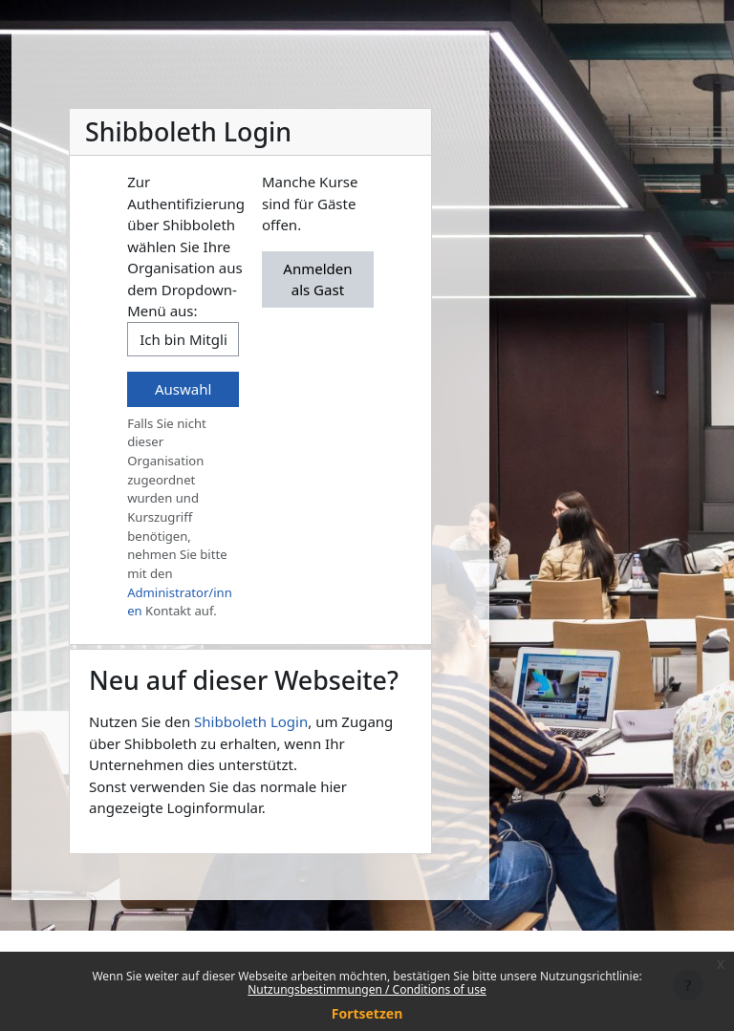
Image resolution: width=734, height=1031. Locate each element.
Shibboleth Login (251, 721)
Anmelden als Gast (317, 279)
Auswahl (183, 388)
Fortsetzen (367, 1013)
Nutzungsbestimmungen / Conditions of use (367, 989)
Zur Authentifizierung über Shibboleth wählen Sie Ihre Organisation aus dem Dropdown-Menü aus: (186, 246)
